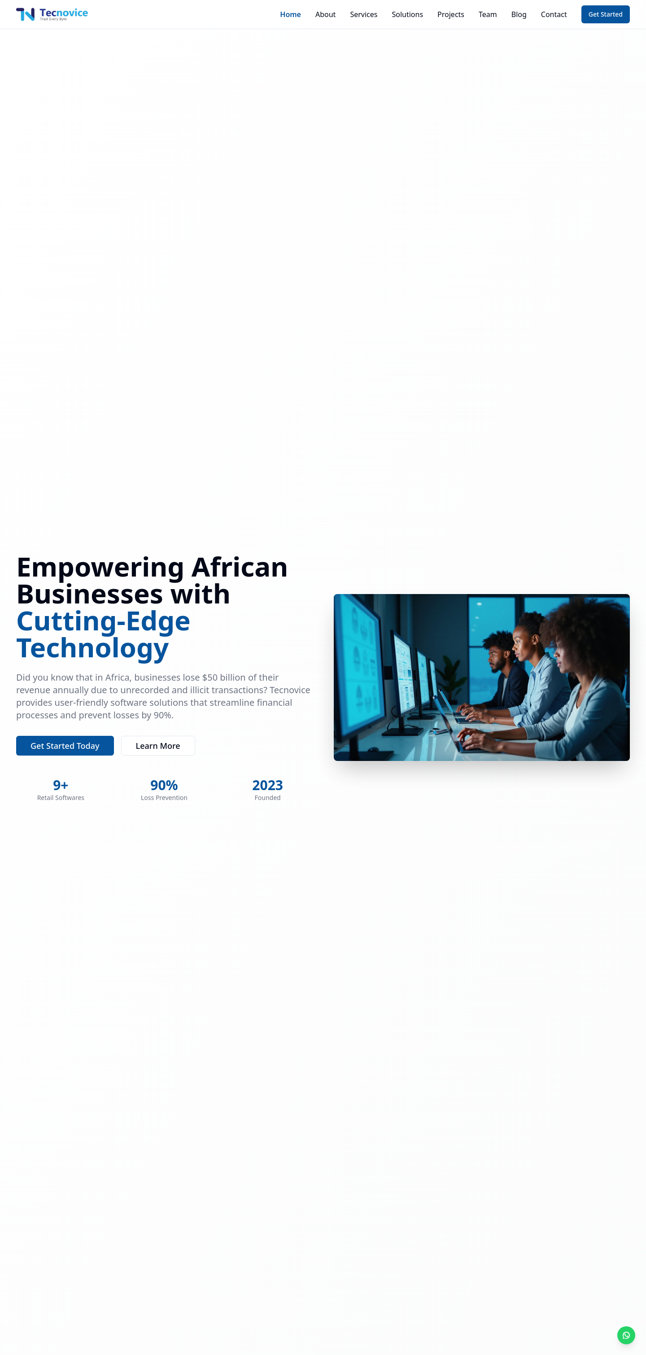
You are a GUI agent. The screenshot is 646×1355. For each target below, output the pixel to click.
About (325, 14)
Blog (519, 14)
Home (290, 14)
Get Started (606, 14)
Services (363, 14)
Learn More (158, 745)
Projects (450, 14)
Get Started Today (65, 745)
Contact (554, 14)
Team (488, 14)
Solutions (407, 14)
